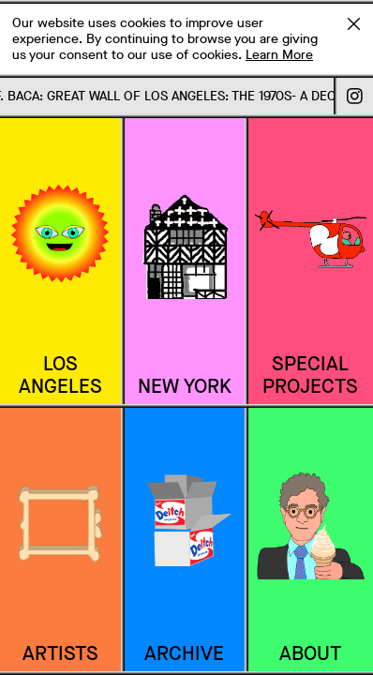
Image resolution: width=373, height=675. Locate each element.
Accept (353, 23)
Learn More (279, 55)
